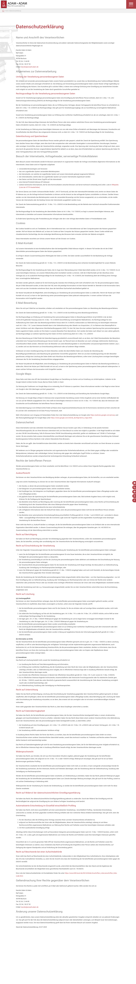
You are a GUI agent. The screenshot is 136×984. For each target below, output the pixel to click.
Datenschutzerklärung (15, 10)
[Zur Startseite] (14, 8)
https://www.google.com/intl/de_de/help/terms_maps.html (71, 418)
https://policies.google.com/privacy (103, 415)
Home (6, 10)
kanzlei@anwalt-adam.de (29, 67)
